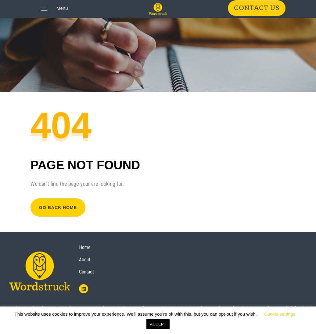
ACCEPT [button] (158, 324)
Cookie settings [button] (280, 314)
